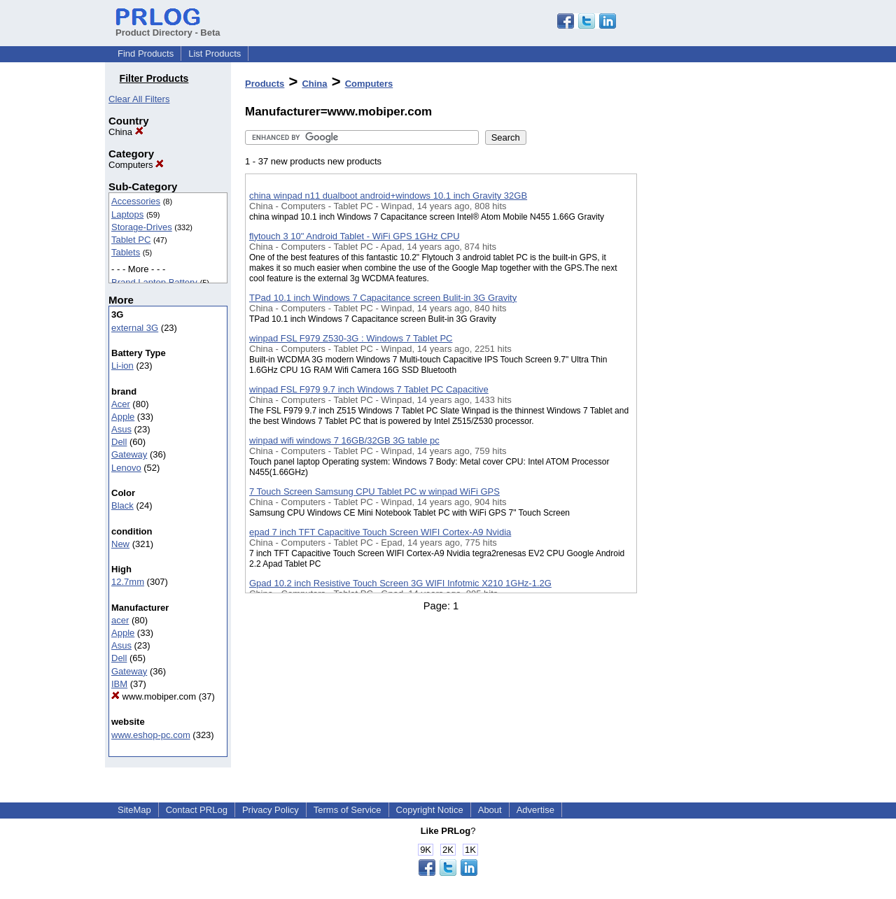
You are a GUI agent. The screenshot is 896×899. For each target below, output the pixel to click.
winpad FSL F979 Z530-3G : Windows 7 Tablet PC (350, 338)
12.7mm (127, 581)
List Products (214, 53)
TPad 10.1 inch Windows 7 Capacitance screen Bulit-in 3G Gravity (383, 297)
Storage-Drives (141, 227)
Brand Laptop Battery (154, 282)
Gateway (129, 454)
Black (122, 505)
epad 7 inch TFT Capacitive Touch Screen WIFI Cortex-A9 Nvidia (380, 532)
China (126, 132)
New (120, 544)
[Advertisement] (707, 363)
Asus (121, 429)
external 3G (134, 328)
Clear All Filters (138, 99)
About (490, 810)
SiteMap (134, 810)
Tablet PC (130, 239)
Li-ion (122, 365)
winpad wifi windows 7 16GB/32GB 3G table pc (344, 440)
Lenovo (126, 467)
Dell (119, 442)
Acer (120, 404)
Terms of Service (348, 810)
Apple (122, 416)
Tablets (125, 252)
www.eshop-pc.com (150, 735)
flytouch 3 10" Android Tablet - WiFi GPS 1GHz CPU (354, 236)
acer (120, 620)
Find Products (146, 53)
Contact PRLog (196, 810)
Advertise (535, 810)
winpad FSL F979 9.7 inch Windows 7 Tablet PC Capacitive (369, 389)
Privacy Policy (270, 810)
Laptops (127, 214)
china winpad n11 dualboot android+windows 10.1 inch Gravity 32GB (388, 195)
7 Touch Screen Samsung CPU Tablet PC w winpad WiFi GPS (374, 491)
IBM (119, 684)
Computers (136, 165)
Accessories (135, 201)
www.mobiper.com (153, 696)
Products (264, 83)
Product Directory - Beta (167, 27)
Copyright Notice (429, 810)
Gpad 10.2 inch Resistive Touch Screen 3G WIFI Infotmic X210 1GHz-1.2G (400, 583)
